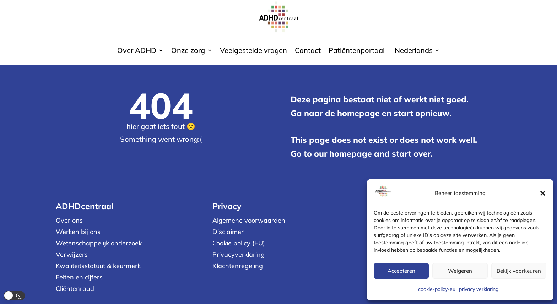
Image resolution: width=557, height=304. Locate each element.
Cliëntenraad (75, 288)
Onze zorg (188, 51)
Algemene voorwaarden (248, 220)
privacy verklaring (479, 289)
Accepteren (401, 270)
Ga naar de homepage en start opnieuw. (371, 113)
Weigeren (460, 270)
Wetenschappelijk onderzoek (99, 243)
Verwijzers (72, 254)
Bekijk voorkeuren (519, 270)
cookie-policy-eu (436, 289)
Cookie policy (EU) (238, 243)
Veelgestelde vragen (253, 51)
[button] (542, 193)
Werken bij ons (78, 232)
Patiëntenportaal (357, 51)
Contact (308, 51)
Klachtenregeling (237, 266)
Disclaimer (228, 232)
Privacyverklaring (238, 254)
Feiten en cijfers (79, 277)
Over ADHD (136, 51)
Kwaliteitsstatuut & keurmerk (98, 266)
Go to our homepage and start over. (362, 153)
